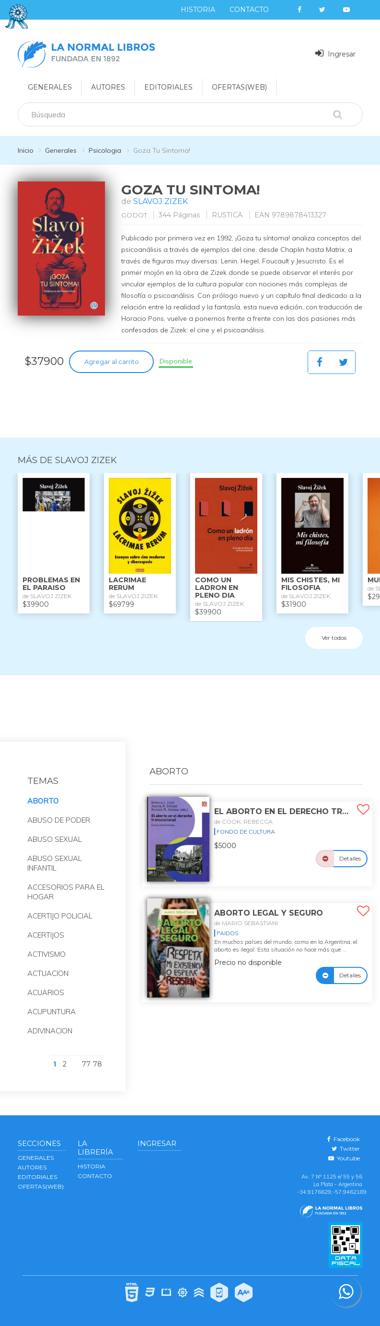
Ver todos (334, 637)
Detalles (350, 858)
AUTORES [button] (108, 87)
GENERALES (36, 1157)
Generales (61, 150)
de (243, 821)
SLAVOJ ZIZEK (160, 201)
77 (86, 1064)
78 (97, 1064)
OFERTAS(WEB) (239, 87)
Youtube (344, 1158)
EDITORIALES (37, 1176)
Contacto (249, 9)
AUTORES (32, 1167)
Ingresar (335, 53)
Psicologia (105, 150)
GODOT (134, 215)
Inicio (26, 150)
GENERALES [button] (50, 87)
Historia (198, 9)
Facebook (343, 1139)
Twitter (346, 1148)
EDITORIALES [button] (168, 87)
